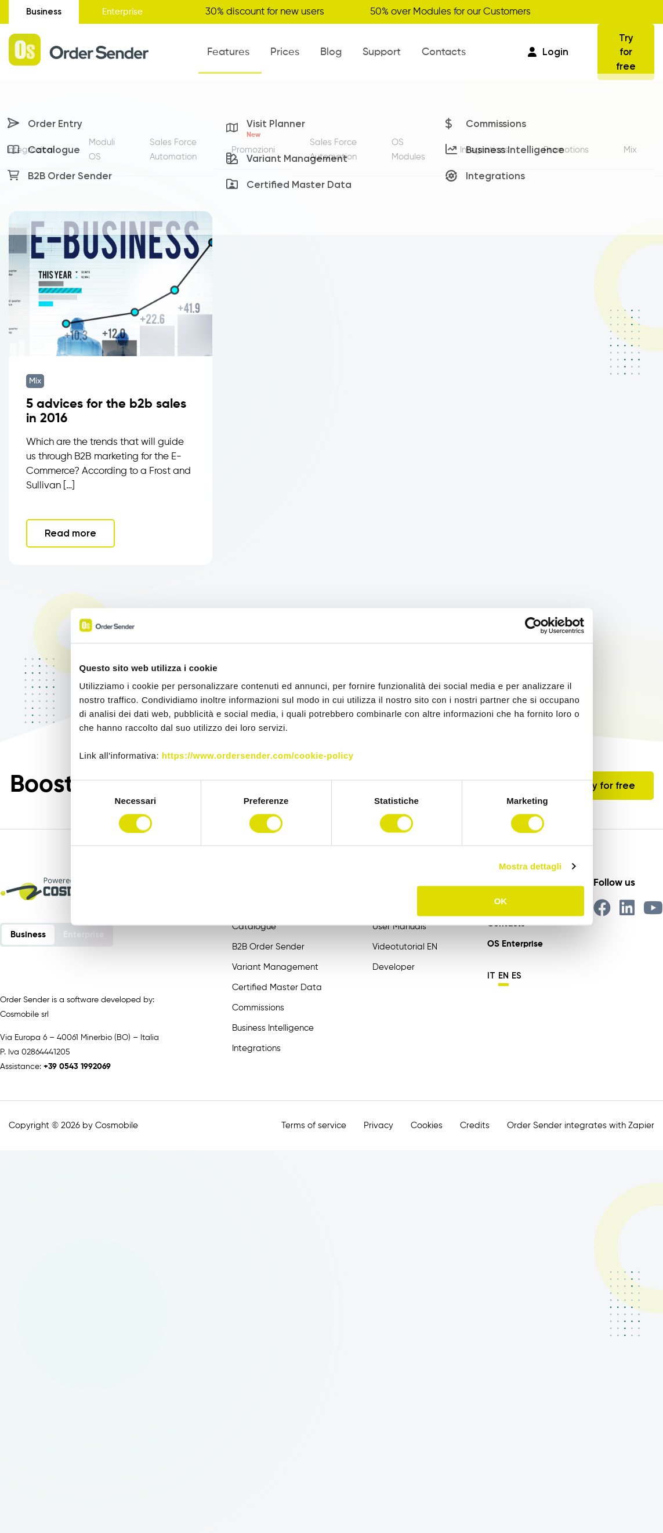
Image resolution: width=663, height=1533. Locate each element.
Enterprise (122, 12)
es (516, 973)
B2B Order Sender (268, 944)
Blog (329, 55)
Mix (35, 379)
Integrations (256, 1046)
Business (43, 11)
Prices (291, 55)
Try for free (626, 50)
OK (501, 901)
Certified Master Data (277, 985)
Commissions (258, 1005)
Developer (393, 965)
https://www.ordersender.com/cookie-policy (258, 755)
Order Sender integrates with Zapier (580, 1123)
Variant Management (275, 965)
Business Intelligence (273, 1025)
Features (243, 55)
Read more (70, 531)
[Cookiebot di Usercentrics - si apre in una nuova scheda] (533, 625)
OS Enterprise (515, 941)
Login (548, 50)
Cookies (427, 1123)
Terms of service (313, 1123)
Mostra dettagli (530, 866)
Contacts (425, 55)
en (503, 973)
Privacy (378, 1123)
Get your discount (615, 11)
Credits (475, 1123)
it (491, 973)
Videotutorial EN (404, 944)
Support (371, 55)
